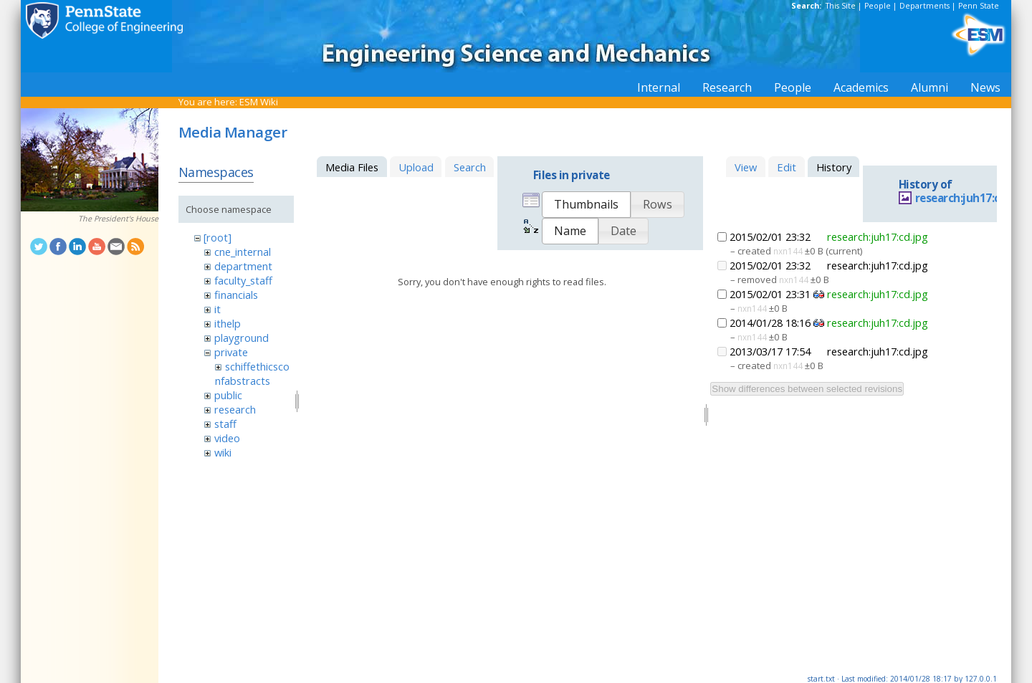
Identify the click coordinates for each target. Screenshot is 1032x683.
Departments (924, 6)
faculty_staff (243, 280)
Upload (416, 167)
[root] (217, 237)
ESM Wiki (258, 101)
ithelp (227, 323)
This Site (841, 6)
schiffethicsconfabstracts (252, 373)
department (243, 266)
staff (225, 423)
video (227, 438)
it (217, 309)
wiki (222, 452)
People (877, 6)
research (235, 409)
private (231, 352)
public (228, 395)
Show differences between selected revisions (807, 388)
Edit (786, 167)
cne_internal (242, 251)
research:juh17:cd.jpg (970, 198)
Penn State (978, 6)
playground (241, 337)
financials (236, 294)
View (746, 167)
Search (470, 167)
